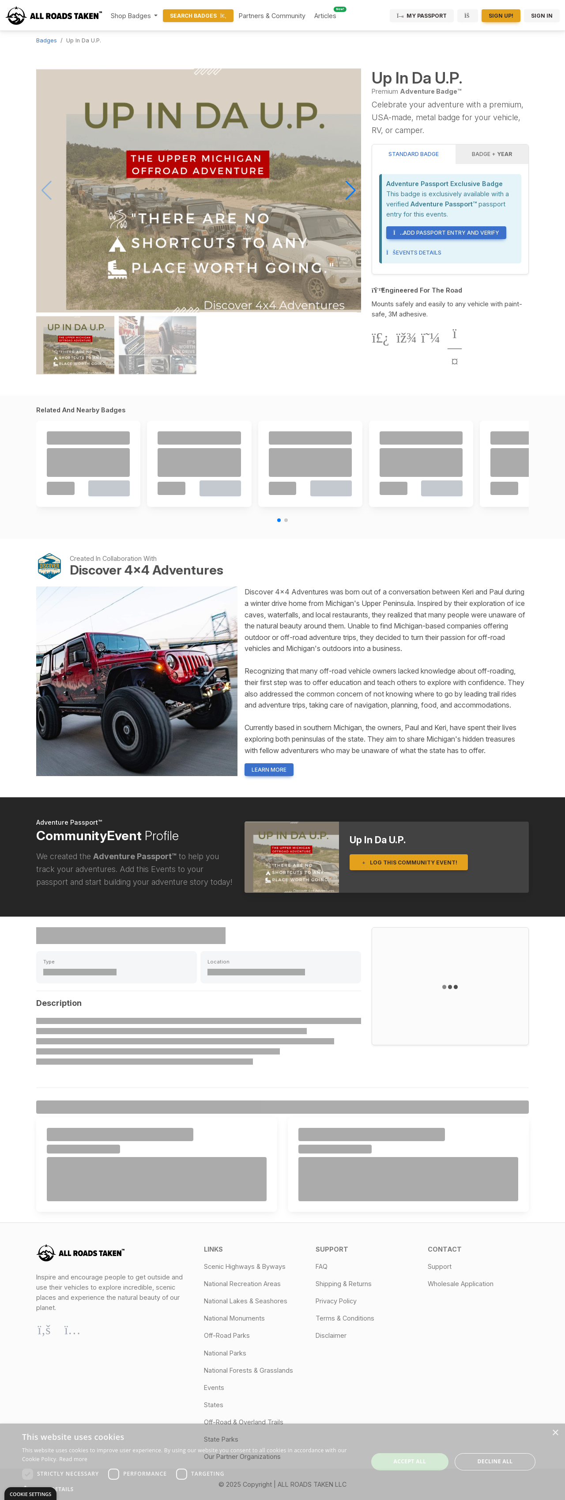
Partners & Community (272, 15)
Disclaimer (331, 1335)
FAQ (322, 1266)
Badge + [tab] (492, 154)
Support (440, 1266)
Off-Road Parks (227, 1335)
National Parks (225, 1353)
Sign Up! (501, 15)
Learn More (269, 769)
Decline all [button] (495, 1461)
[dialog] (282, 1462)
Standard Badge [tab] (413, 154)
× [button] (555, 1433)
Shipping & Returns (344, 1283)
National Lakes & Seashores (245, 1301)
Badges (46, 40)
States (213, 1405)
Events (214, 1387)
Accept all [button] (410, 1461)
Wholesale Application (460, 1283)
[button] (351, 190)
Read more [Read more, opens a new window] (73, 1459)
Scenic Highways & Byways (245, 1266)
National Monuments (234, 1318)
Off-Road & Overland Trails (243, 1422)
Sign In (542, 15)
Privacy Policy (336, 1301)
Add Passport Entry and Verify (446, 232)
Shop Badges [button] (132, 15)
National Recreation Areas (242, 1283)
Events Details (413, 252)
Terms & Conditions (345, 1318)
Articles (325, 15)
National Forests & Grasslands (248, 1370)
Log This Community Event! (408, 862)
